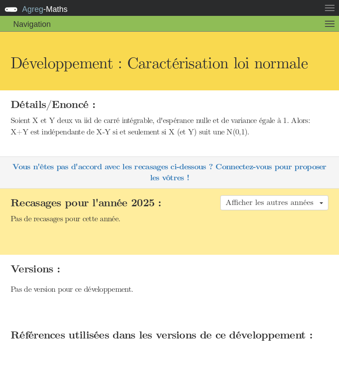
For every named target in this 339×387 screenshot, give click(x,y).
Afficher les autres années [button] (274, 202)
